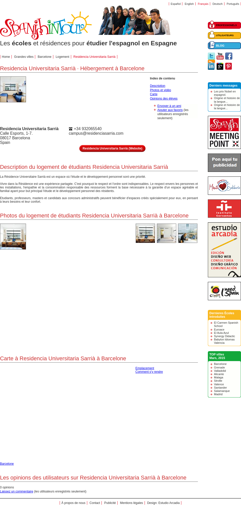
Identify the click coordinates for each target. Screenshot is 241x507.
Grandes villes (23, 57)
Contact (95, 503)
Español (176, 3)
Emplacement (144, 368)
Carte (153, 94)
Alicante (219, 374)
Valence (219, 384)
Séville (218, 380)
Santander (220, 387)
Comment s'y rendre (149, 372)
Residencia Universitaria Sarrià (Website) (112, 148)
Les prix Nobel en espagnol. (225, 93)
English (189, 3)
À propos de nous (73, 503)
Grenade (219, 367)
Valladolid (220, 370)
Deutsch (217, 3)
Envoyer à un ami (169, 106)
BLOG (220, 45)
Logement (62, 57)
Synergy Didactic (224, 336)
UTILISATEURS (225, 35)
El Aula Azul (221, 332)
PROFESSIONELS (226, 25)
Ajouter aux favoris (170, 110)
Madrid (218, 394)
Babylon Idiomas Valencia (224, 341)
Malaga (218, 377)
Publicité (110, 503)
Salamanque (222, 390)
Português (233, 3)
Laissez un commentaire (16, 491)
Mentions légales (131, 503)
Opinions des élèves (163, 98)
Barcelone (45, 57)
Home (6, 57)
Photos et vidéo (160, 90)
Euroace (219, 329)
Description (157, 86)
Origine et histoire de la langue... (227, 100)
